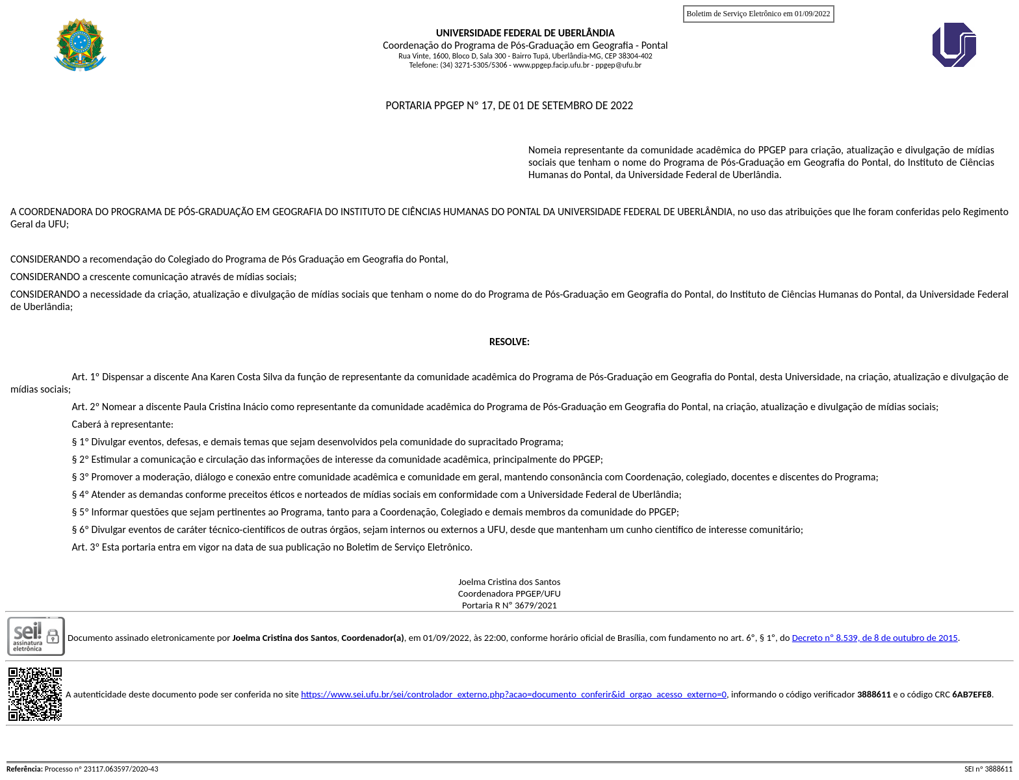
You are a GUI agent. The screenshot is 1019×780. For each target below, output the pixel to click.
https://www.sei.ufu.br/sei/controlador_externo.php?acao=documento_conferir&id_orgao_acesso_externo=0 (514, 694)
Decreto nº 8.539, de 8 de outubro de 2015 (875, 638)
